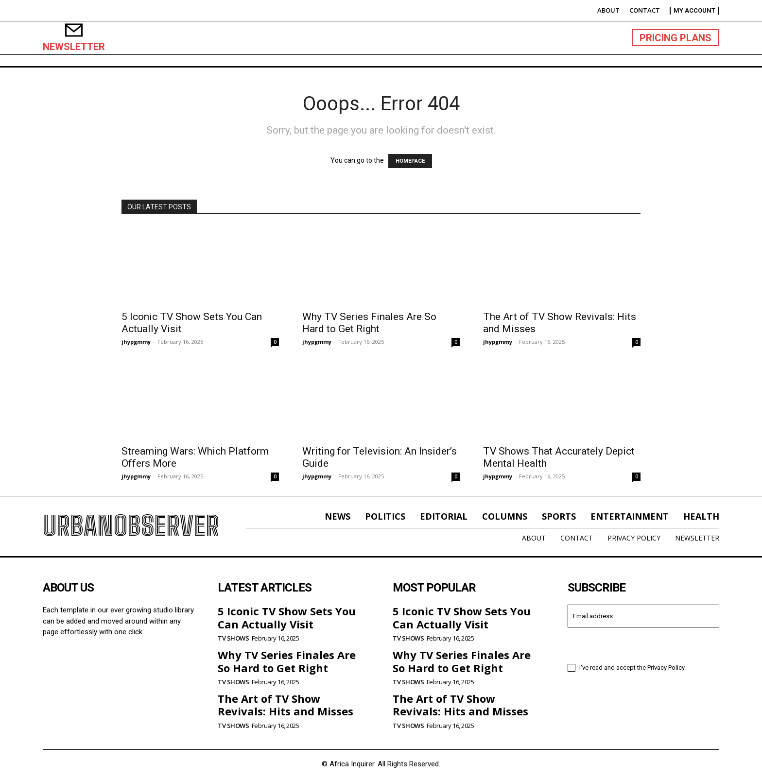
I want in (643, 644)
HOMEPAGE (410, 161)
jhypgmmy (136, 341)
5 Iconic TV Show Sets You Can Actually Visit (287, 617)
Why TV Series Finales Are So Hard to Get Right (369, 323)
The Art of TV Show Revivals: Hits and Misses (285, 704)
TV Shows (233, 638)
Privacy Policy (665, 667)
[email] (643, 616)
